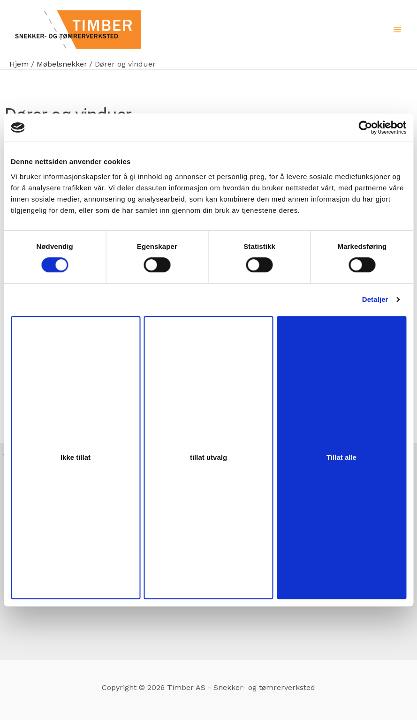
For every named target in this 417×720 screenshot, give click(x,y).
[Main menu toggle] (397, 29)
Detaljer (375, 299)
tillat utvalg (208, 457)
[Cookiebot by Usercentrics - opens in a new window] (365, 127)
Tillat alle (341, 457)
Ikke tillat (76, 457)
